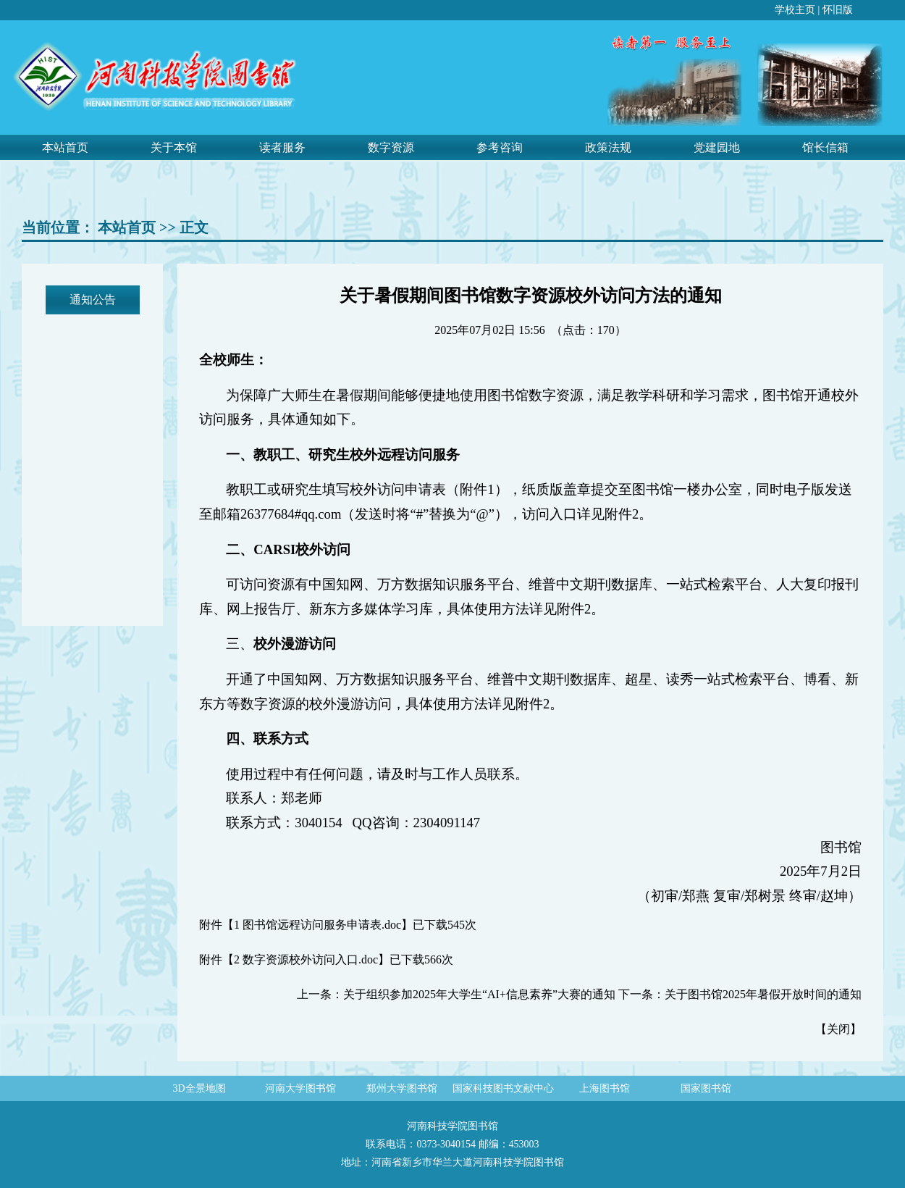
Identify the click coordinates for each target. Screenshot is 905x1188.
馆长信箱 (825, 147)
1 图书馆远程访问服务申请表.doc (317, 925)
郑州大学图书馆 (401, 1088)
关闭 (838, 1029)
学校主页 (795, 9)
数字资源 (391, 147)
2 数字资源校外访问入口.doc (306, 959)
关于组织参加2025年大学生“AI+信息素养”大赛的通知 (479, 994)
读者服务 (282, 147)
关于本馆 (174, 147)
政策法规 (608, 147)
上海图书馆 (604, 1088)
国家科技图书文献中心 (503, 1088)
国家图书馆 (706, 1088)
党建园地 (717, 147)
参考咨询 (499, 147)
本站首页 (65, 147)
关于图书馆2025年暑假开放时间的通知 (763, 994)
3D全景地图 (198, 1088)
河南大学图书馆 (300, 1088)
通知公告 (93, 299)
